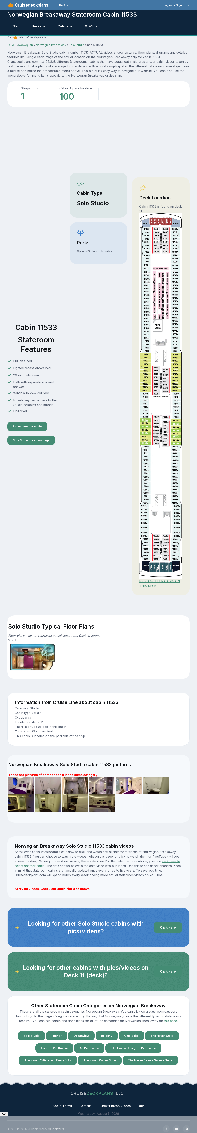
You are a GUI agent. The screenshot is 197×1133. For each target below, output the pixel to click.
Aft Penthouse (89, 1048)
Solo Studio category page (31, 440)
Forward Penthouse (54, 1048)
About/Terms (62, 1106)
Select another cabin (27, 426)
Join (141, 1106)
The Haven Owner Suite (99, 1060)
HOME (11, 45)
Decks (36, 26)
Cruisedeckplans (31, 5)
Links (61, 5)
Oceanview (81, 1035)
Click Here (168, 927)
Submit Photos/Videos (114, 1106)
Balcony (106, 1035)
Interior (57, 1035)
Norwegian (25, 45)
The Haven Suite (162, 1035)
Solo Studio (76, 45)
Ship (16, 26)
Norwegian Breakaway (51, 45)
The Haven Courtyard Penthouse (133, 1048)
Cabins (63, 26)
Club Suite (131, 1035)
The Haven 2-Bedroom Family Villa (47, 1060)
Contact (85, 1106)
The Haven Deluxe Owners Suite (150, 1060)
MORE (89, 26)
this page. (171, 1021)
